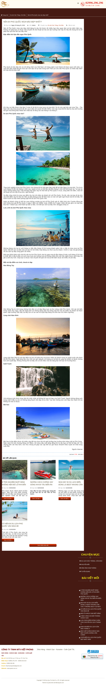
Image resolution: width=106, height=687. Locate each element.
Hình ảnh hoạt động (88, 568)
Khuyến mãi (85, 564)
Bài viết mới (90, 577)
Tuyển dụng (85, 571)
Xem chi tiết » (8, 498)
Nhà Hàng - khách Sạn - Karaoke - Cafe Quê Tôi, (56, 649)
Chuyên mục (90, 554)
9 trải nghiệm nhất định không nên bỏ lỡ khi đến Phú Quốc (14, 483)
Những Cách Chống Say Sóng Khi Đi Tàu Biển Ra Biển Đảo (41, 483)
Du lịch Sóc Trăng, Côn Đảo (56, 25)
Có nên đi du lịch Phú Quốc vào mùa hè (12, 525)
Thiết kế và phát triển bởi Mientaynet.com (53, 682)
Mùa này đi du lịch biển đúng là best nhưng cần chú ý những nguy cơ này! (71, 483)
